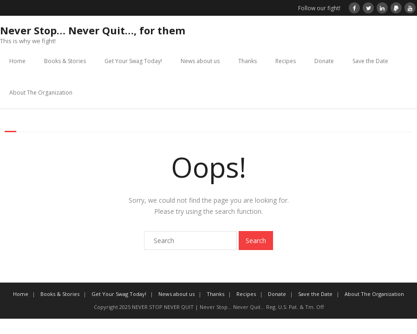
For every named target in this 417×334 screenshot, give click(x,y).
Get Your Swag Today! (133, 61)
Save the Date (370, 61)
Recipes (285, 61)
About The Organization (40, 92)
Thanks (247, 61)
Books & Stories (65, 61)
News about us (200, 61)
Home (17, 61)
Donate (324, 61)
